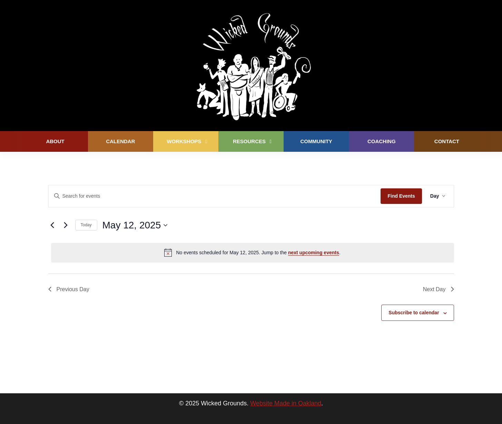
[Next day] (66, 225)
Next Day (438, 289)
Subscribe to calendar (413, 312)
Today (86, 225)
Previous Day (68, 289)
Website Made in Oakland (285, 403)
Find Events (401, 196)
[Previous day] (52, 225)
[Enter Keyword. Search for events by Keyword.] (215, 196)
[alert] (252, 252)
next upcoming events (313, 252)
